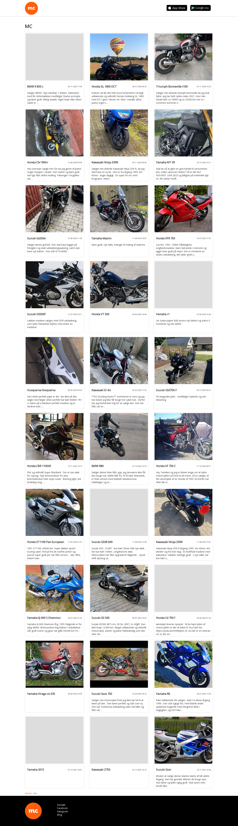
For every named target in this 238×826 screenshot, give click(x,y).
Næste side (31, 793)
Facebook (62, 808)
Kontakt (61, 804)
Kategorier (62, 811)
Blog (59, 814)
